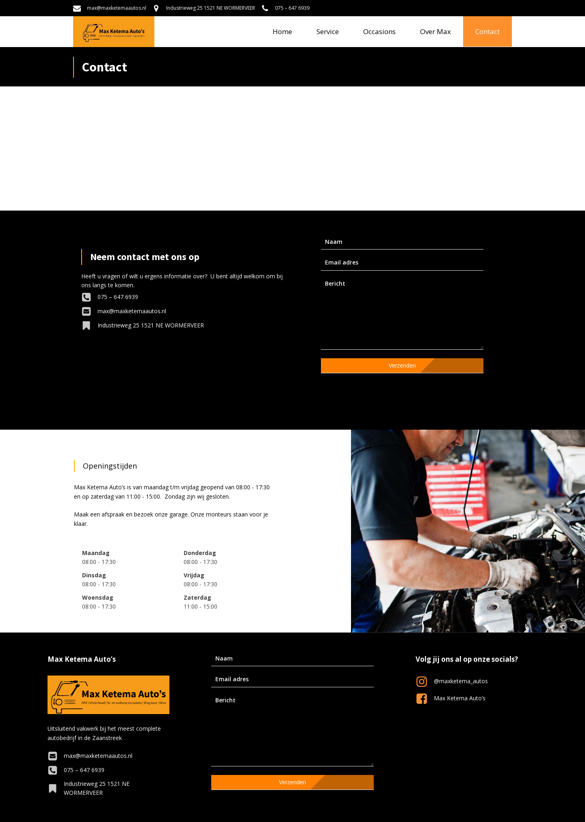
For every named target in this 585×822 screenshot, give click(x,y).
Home (282, 31)
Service (327, 31)
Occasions (379, 31)
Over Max (435, 31)
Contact (487, 31)
